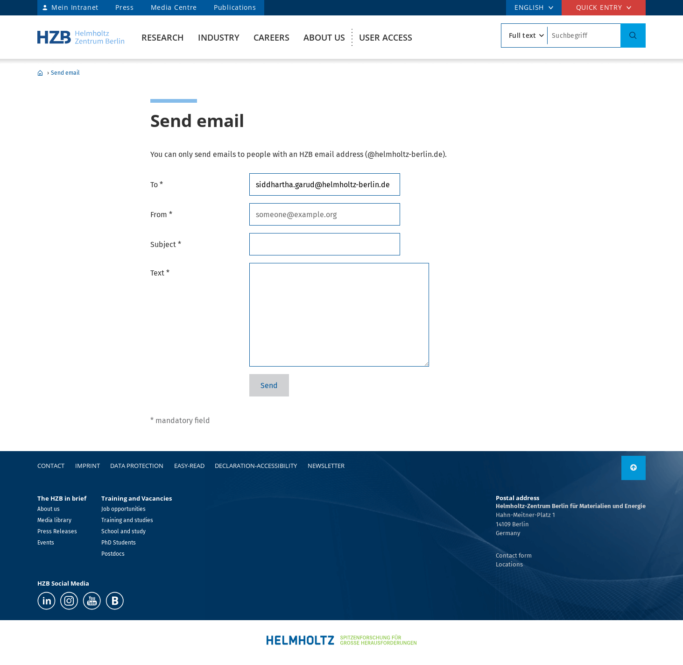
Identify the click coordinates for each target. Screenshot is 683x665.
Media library (54, 520)
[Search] (633, 35)
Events (45, 542)
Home (40, 73)
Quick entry (599, 7)
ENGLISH (529, 7)
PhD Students (118, 542)
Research (162, 37)
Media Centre (174, 7)
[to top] (633, 468)
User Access (385, 37)
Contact (50, 465)
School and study (123, 531)
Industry (218, 37)
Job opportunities (123, 509)
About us (324, 37)
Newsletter (326, 465)
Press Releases (57, 531)
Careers (271, 37)
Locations (509, 564)
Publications (235, 7)
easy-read (189, 465)
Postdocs (113, 554)
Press (124, 7)
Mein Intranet (75, 7)
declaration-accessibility (256, 465)
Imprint (87, 465)
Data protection (136, 465)
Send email (65, 73)
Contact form (514, 555)
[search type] (524, 35)
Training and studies (127, 520)
